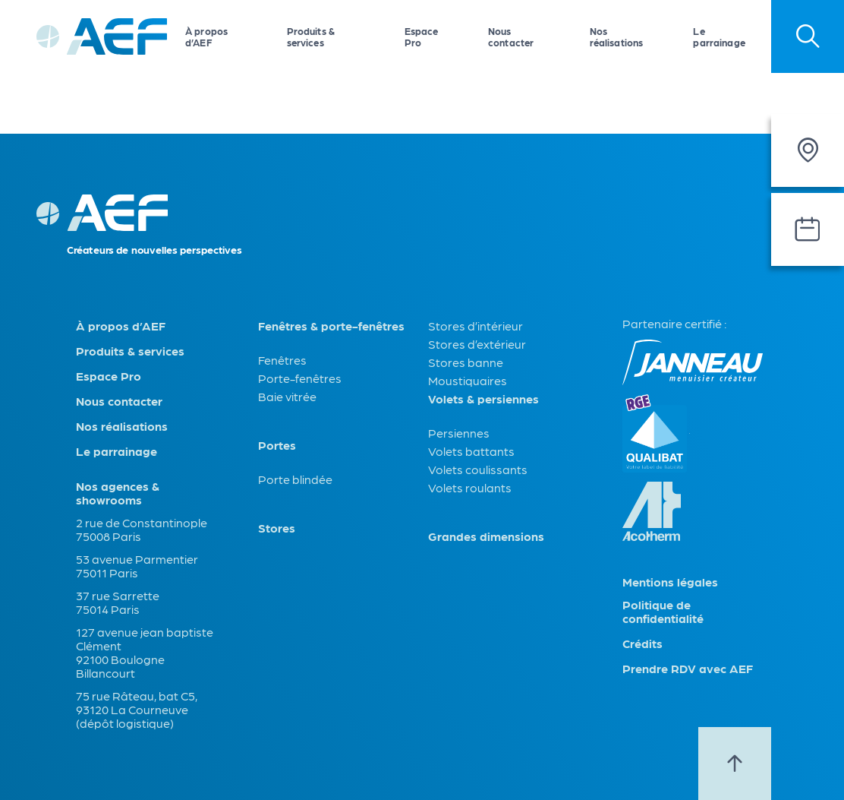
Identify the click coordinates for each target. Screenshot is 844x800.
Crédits (642, 643)
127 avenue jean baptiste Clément (144, 638)
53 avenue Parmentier (137, 559)
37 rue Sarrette (117, 595)
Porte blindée (295, 479)
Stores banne (465, 362)
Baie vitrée (287, 396)
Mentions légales (670, 582)
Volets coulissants (478, 469)
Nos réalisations (617, 36)
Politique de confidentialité (663, 611)
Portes (277, 445)
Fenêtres (282, 360)
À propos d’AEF (206, 36)
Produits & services (311, 36)
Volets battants (471, 451)
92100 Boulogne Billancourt (120, 666)
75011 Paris (107, 572)
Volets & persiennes (483, 399)
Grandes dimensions (486, 536)
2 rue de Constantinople (141, 522)
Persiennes (459, 433)
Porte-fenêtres (300, 378)
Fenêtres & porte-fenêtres (331, 326)
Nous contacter (511, 36)
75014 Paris (108, 609)
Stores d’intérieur (475, 326)
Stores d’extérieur (477, 344)
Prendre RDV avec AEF (687, 668)
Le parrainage (719, 36)
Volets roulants (470, 487)
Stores (276, 528)
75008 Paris (108, 536)
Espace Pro (422, 36)
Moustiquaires (467, 380)
